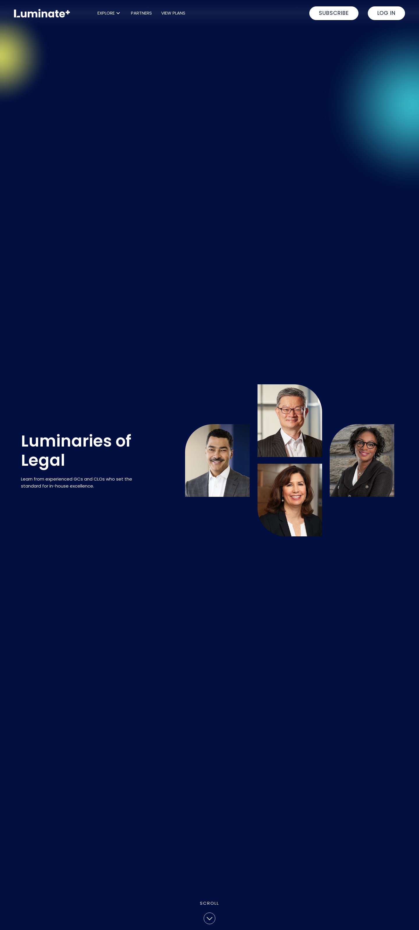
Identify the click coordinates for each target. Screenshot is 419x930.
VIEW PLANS (173, 13)
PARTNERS (141, 13)
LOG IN (386, 13)
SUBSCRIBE (334, 13)
